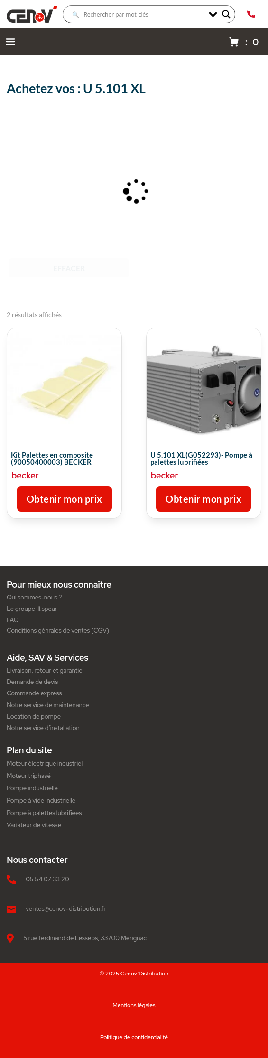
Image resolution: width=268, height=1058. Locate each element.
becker (24, 475)
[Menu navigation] (10, 41)
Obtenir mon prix (64, 499)
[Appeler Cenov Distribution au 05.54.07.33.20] (250, 14)
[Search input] (138, 14)
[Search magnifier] (226, 14)
